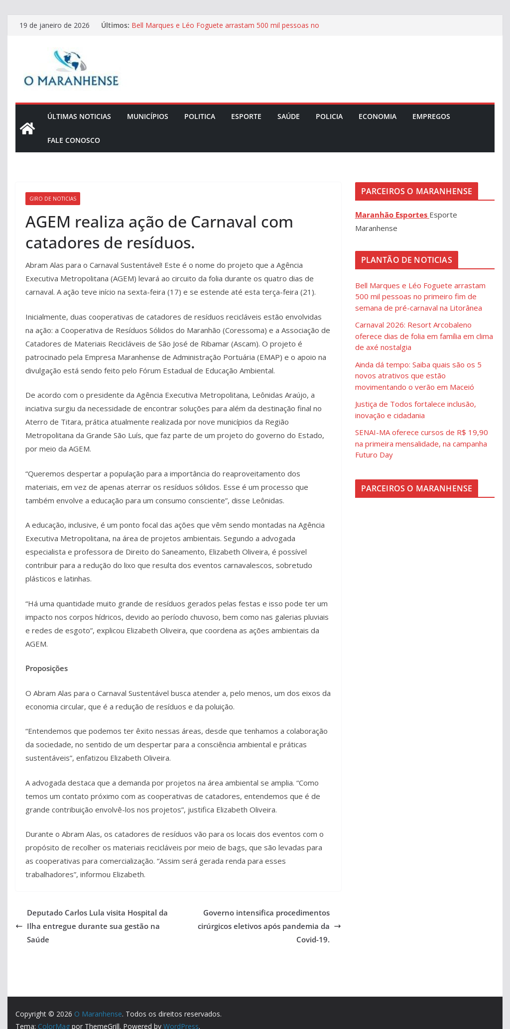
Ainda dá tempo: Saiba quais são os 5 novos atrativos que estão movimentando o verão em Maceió (418, 375)
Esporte (246, 116)
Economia (377, 116)
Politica (199, 116)
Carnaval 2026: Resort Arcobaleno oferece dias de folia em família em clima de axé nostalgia (424, 336)
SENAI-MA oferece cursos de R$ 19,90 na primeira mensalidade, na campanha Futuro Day (421, 443)
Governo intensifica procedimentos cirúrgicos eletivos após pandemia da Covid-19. (269, 926)
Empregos (431, 116)
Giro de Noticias (52, 198)
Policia (329, 116)
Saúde (288, 116)
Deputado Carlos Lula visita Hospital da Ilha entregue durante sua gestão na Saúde (91, 926)
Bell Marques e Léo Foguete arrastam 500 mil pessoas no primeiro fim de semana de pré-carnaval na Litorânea (225, 30)
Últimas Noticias (79, 116)
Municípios (147, 116)
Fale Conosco (73, 140)
